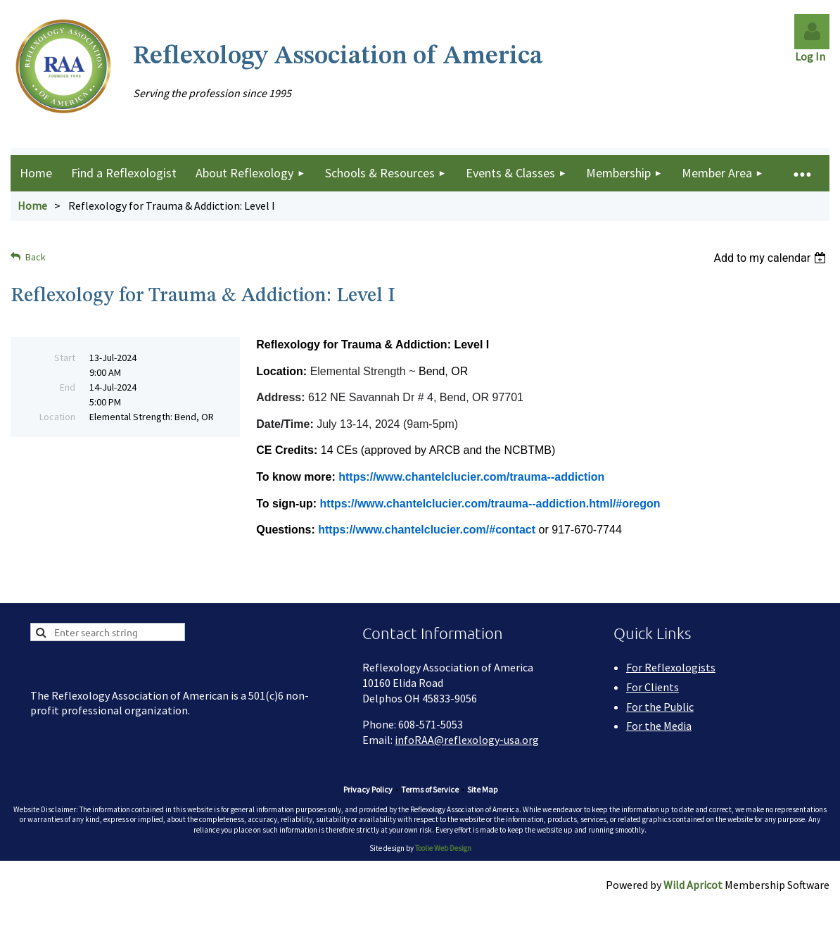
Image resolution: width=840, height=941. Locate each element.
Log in (811, 31)
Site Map (482, 789)
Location (57, 416)
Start (64, 357)
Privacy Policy (368, 789)
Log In (812, 56)
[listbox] (771, 258)
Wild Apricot (693, 885)
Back (35, 257)
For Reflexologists (670, 667)
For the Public (660, 707)
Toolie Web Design (443, 848)
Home (32, 205)
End (67, 387)
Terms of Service (430, 789)
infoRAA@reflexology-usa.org (467, 740)
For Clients (652, 687)
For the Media (659, 726)
